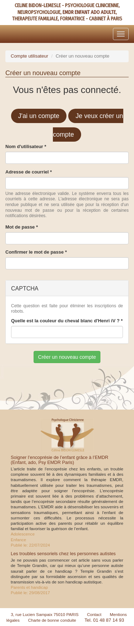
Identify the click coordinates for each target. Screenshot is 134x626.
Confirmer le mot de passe (36, 252)
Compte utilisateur (29, 56)
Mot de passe (21, 227)
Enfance (18, 539)
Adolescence (23, 534)
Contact (94, 614)
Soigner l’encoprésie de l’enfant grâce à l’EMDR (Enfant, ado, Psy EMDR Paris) (59, 460)
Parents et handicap (29, 587)
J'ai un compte (39, 115)
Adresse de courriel (28, 172)
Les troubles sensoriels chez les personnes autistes (63, 553)
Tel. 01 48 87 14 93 (104, 620)
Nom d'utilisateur (25, 146)
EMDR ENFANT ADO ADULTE (89, 12)
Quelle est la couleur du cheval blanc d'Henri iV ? (67, 320)
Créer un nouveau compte (67, 357)
